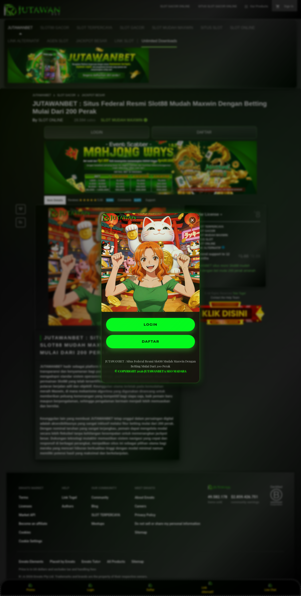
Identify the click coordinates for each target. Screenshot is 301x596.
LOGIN (150, 324)
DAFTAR (150, 342)
